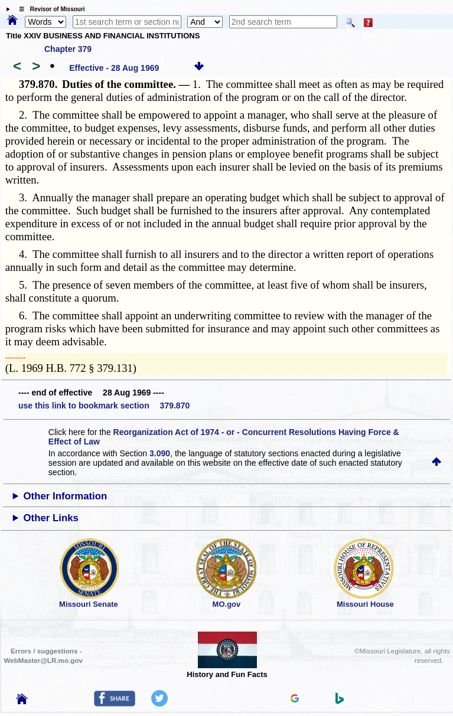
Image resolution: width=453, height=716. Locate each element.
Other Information (65, 496)
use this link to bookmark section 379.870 (104, 405)
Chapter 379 (68, 49)
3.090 (159, 453)
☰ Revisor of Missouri (49, 9)
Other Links (51, 518)
